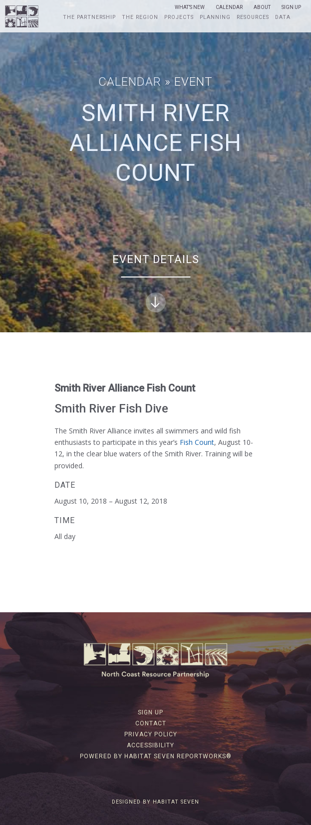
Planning (215, 17)
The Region (140, 17)
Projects (179, 17)
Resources (253, 17)
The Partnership (89, 17)
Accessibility (150, 745)
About (262, 7)
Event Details (155, 282)
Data (283, 17)
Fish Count (197, 442)
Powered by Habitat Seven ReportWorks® (156, 756)
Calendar (229, 7)
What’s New (190, 7)
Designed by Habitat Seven (155, 802)
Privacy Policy (150, 734)
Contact (150, 723)
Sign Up (291, 7)
